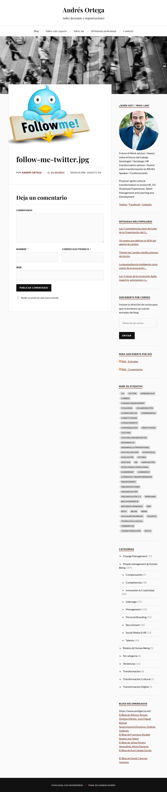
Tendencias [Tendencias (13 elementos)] (127, 526)
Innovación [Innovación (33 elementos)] (148, 462)
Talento (130, 640)
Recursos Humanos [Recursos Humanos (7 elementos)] (132, 506)
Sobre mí (79, 31)
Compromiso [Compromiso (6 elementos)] (148, 413)
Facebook (134, 204)
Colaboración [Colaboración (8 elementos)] (145, 408)
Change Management (135, 556)
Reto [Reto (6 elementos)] (124, 511)
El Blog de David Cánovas (133, 758)
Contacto (128, 31)
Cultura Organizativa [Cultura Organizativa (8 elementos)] (134, 438)
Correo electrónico (76, 249)
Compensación (134, 574)
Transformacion (132, 671)
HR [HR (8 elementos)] (136, 462)
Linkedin (147, 204)
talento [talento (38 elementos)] (152, 516)
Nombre (22, 249)
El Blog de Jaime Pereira (132, 742)
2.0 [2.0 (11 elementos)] (122, 393)
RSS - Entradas (130, 361)
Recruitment (133, 624)
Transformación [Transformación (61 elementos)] (131, 531)
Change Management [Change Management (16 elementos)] (133, 403)
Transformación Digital (136, 686)
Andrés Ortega (83, 10)
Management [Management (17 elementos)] (128, 482)
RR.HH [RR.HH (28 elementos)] (134, 511)
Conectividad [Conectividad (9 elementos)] (129, 418)
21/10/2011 (58, 172)
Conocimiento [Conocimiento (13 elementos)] (129, 423)
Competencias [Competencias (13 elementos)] (129, 413)
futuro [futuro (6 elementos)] (142, 457)
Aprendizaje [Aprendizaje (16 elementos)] (148, 393)
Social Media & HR (136, 632)
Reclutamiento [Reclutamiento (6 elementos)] (129, 501)
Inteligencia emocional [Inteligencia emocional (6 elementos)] (135, 467)
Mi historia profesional (103, 31)
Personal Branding (136, 617)
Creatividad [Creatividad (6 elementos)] (149, 428)
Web (19, 267)
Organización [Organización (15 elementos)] (129, 492)
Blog (36, 31)
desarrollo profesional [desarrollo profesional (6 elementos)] (135, 447)
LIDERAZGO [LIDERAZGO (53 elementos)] (144, 472)
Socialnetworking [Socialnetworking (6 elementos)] (132, 516)
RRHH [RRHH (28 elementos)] (144, 511)
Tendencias (129, 663)
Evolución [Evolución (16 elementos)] (127, 457)
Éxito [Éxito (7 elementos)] (148, 531)
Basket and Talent (129, 738)
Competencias (134, 582)
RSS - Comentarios (132, 369)
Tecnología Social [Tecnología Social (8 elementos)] (132, 521)
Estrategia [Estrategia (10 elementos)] (149, 452)
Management (133, 609)
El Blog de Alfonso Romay (133, 714)
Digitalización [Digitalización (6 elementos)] (129, 452)
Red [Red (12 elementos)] (149, 506)
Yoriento (124, 762)
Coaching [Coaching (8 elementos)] (126, 408)
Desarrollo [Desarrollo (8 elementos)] (128, 442)
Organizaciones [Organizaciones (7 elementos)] (130, 487)
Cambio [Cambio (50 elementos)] (125, 398)
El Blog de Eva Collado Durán (135, 750)
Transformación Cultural (136, 679)
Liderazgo (131, 601)
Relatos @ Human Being (136, 648)
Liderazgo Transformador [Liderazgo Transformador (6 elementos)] (136, 477)
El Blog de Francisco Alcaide (134, 734)
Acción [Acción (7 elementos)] (133, 393)
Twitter (123, 204)
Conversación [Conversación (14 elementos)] (129, 428)
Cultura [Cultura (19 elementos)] (126, 433)
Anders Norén (106, 785)
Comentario (24, 210)
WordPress (76, 785)
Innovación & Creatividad (140, 590)
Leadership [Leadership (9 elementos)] (127, 472)
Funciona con (60, 785)
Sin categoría (130, 655)
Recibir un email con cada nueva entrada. (40, 298)
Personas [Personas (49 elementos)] (150, 496)
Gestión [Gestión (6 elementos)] (125, 462)
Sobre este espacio (56, 31)
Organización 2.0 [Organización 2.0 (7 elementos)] (131, 496)
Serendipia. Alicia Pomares (134, 746)
